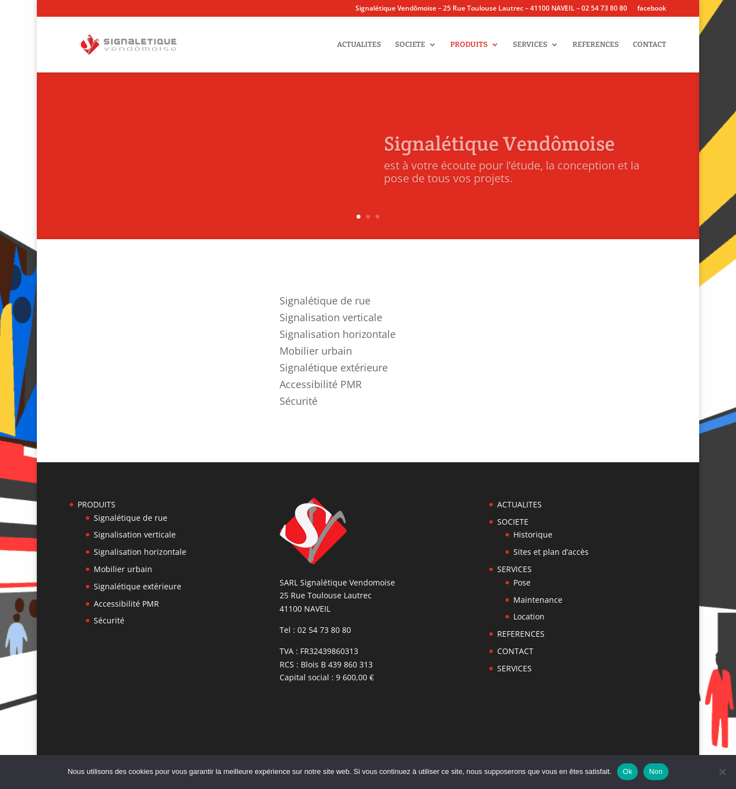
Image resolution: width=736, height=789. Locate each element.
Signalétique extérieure (334, 369)
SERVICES (530, 45)
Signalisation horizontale (338, 335)
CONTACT (649, 45)
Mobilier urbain (316, 352)
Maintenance (537, 599)
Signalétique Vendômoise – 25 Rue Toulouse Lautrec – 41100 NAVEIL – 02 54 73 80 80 (491, 9)
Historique (532, 534)
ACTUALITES (359, 45)
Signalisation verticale (331, 318)
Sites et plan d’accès (551, 551)
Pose (522, 582)
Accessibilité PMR (321, 385)
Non (656, 771)
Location (529, 616)
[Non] (722, 771)
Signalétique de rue (325, 302)
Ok (627, 771)
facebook (651, 9)
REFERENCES (596, 45)
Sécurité (299, 402)
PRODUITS (469, 45)
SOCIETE (410, 45)
